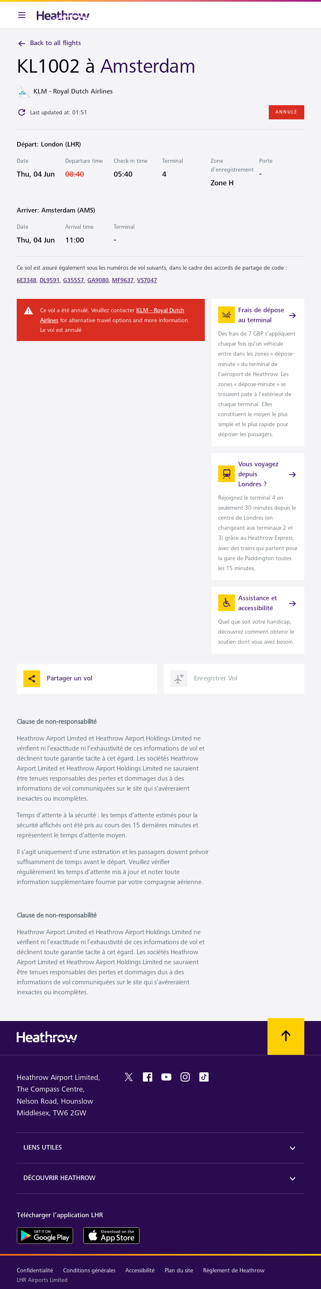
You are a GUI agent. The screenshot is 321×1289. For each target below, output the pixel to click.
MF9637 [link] (123, 280)
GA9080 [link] (98, 280)
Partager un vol (57, 678)
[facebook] (148, 1077)
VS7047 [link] (147, 280)
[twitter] (129, 1077)
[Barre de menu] (22, 15)
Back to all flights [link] (49, 43)
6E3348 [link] (26, 280)
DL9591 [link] (50, 280)
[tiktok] (204, 1077)
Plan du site (179, 1270)
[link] (257, 372)
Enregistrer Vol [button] (204, 678)
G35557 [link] (73, 280)
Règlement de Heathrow (234, 1270)
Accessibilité (140, 1270)
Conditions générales (89, 1270)
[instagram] (185, 1077)
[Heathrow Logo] (63, 15)
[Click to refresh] (22, 112)
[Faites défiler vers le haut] (286, 1036)
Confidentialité (35, 1270)
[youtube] (166, 1077)
